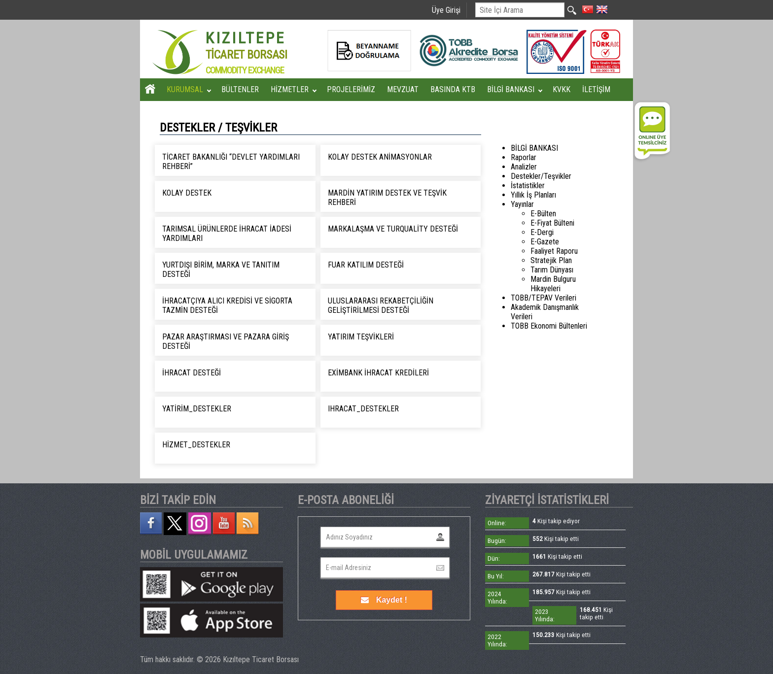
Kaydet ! (384, 600)
